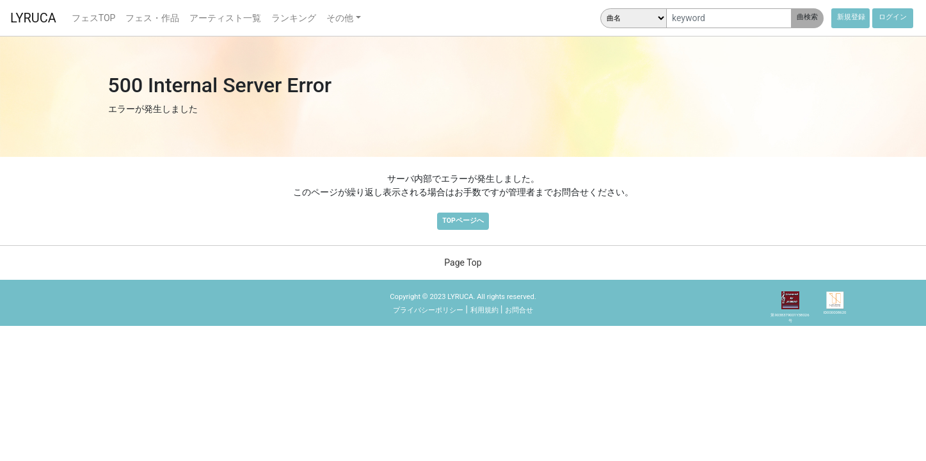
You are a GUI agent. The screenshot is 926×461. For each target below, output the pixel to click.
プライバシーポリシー (428, 310)
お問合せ (519, 310)
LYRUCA (33, 18)
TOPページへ (462, 220)
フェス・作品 (152, 18)
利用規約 (484, 310)
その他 (339, 18)
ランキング (293, 18)
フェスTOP (94, 18)
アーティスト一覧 (225, 18)
